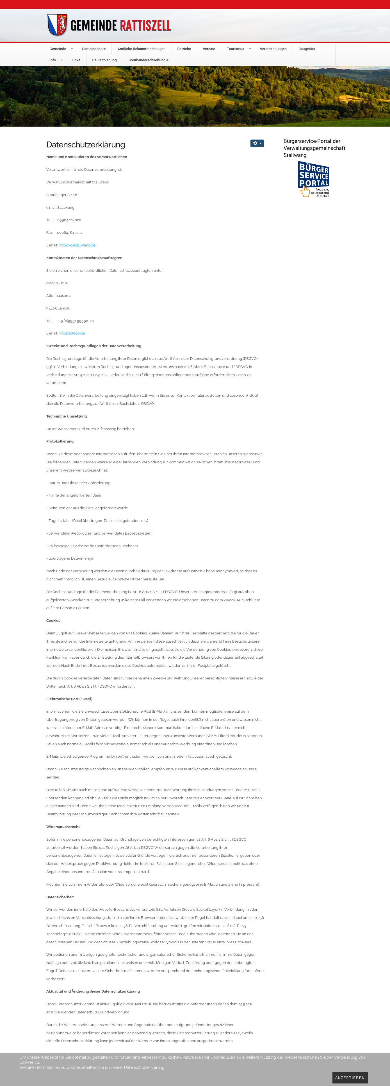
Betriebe (184, 49)
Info (53, 60)
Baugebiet (306, 49)
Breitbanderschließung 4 (148, 60)
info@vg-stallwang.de (77, 245)
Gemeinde (58, 49)
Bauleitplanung (104, 60)
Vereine (209, 49)
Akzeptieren (350, 1078)
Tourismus (235, 49)
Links (76, 60)
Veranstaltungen (273, 49)
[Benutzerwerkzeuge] (257, 143)
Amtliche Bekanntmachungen (141, 49)
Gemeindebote (94, 49)
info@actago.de (72, 333)
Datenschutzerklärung (144, 1067)
